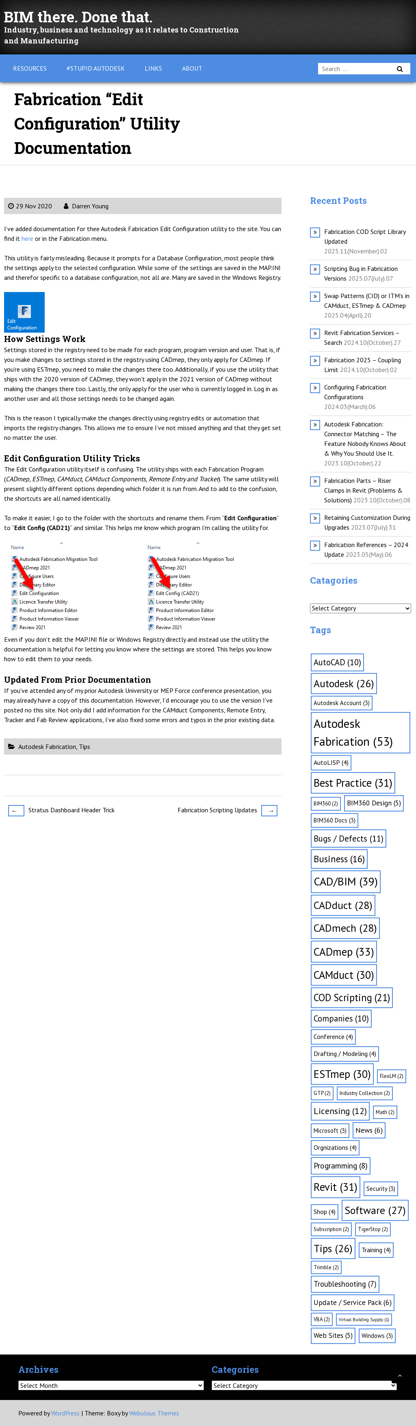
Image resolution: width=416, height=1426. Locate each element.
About (192, 68)
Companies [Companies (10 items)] (341, 1018)
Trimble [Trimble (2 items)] (326, 1267)
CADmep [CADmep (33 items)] (344, 952)
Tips (84, 746)
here (27, 238)
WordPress (65, 1413)
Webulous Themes (154, 1413)
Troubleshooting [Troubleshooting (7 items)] (345, 1284)
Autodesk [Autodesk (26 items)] (344, 683)
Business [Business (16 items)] (339, 859)
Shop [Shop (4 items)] (325, 1211)
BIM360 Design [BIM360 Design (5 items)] (374, 802)
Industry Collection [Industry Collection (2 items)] (365, 1093)
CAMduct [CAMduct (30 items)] (344, 975)
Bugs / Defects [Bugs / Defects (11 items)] (349, 838)
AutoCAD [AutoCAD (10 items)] (337, 662)
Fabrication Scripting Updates (227, 810)
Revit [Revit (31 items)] (336, 1187)
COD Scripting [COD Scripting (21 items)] (352, 997)
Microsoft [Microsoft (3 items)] (330, 1130)
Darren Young (86, 206)
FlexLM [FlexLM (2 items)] (391, 1076)
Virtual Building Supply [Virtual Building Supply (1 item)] (364, 1319)
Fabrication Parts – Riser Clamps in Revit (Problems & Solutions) (363, 490)
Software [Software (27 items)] (375, 1210)
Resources (30, 68)
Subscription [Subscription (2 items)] (331, 1229)
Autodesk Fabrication (47, 746)
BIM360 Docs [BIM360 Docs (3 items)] (334, 820)
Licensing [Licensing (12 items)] (340, 1111)
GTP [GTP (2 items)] (322, 1093)
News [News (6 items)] (369, 1130)
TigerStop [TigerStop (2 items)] (373, 1229)
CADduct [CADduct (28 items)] (343, 905)
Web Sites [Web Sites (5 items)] (333, 1335)
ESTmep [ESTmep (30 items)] (342, 1074)
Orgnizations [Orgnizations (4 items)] (335, 1147)
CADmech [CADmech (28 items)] (345, 928)
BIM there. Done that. (85, 16)
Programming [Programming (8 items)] (341, 1166)
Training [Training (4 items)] (376, 1250)
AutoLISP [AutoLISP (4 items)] (331, 762)
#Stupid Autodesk (96, 68)
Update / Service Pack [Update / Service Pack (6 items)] (353, 1302)
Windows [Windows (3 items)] (377, 1335)
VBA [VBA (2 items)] (322, 1319)
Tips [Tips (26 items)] (333, 1248)
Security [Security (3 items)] (380, 1188)
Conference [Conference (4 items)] (333, 1036)
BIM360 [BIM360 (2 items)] (326, 803)
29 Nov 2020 (30, 206)
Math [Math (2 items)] (385, 1112)
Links (153, 68)
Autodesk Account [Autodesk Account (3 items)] (342, 703)
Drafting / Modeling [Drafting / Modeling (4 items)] (345, 1053)
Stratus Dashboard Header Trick (61, 810)
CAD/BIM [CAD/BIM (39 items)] (346, 881)
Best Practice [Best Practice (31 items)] (353, 783)
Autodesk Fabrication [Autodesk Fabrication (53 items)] (353, 732)
